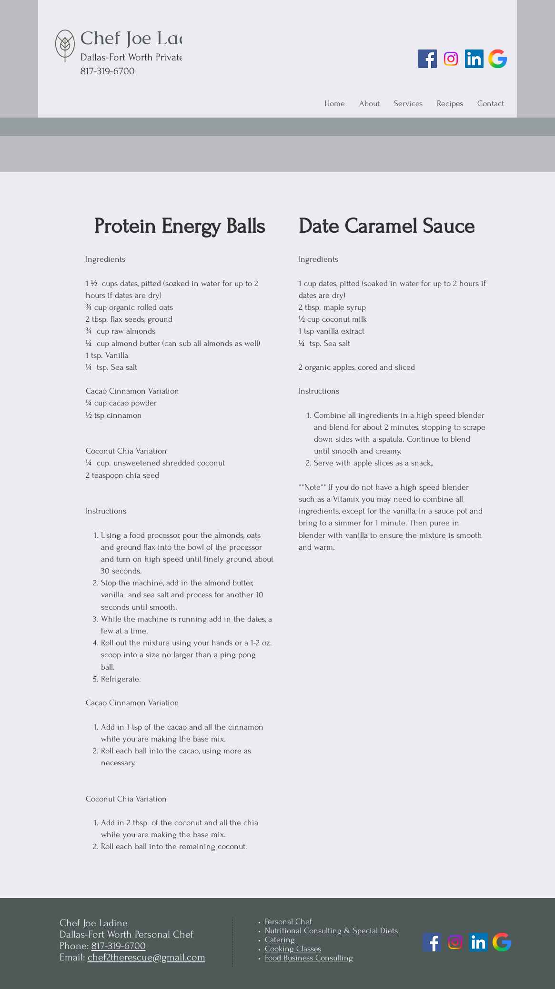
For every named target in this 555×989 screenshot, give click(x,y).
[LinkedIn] (474, 58)
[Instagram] (451, 58)
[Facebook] (427, 58)
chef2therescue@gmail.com (146, 957)
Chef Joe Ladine (148, 37)
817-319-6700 (118, 945)
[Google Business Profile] (497, 58)
